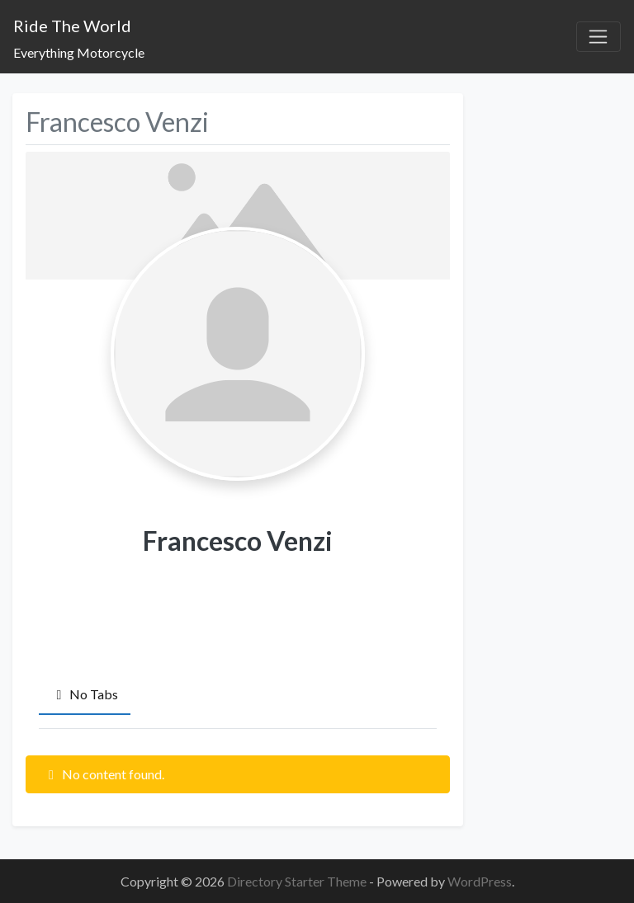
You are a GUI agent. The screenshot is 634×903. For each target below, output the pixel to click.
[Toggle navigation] (598, 37)
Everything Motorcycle (78, 52)
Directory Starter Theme (298, 881)
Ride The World (72, 25)
